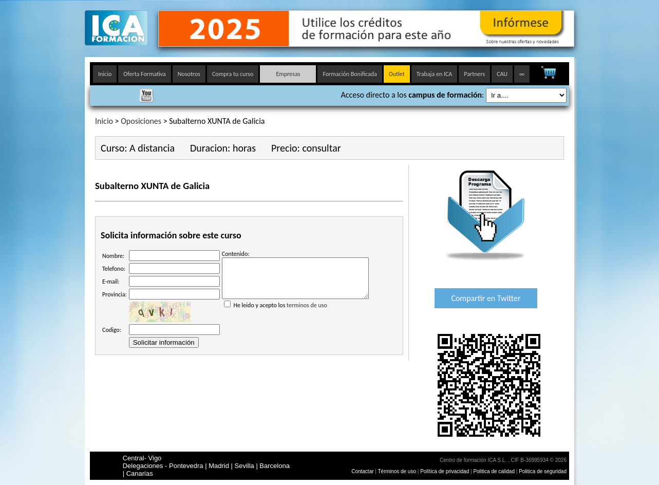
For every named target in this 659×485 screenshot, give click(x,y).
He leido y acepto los (295, 308)
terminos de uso (307, 312)
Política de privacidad (445, 471)
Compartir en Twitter (485, 298)
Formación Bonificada (349, 74)
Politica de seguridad (543, 471)
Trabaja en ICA (435, 74)
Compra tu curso (232, 74)
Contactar (362, 471)
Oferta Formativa (144, 74)
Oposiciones (141, 121)
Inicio (104, 74)
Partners (474, 74)
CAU (502, 74)
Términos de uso (397, 471)
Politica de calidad (494, 471)
